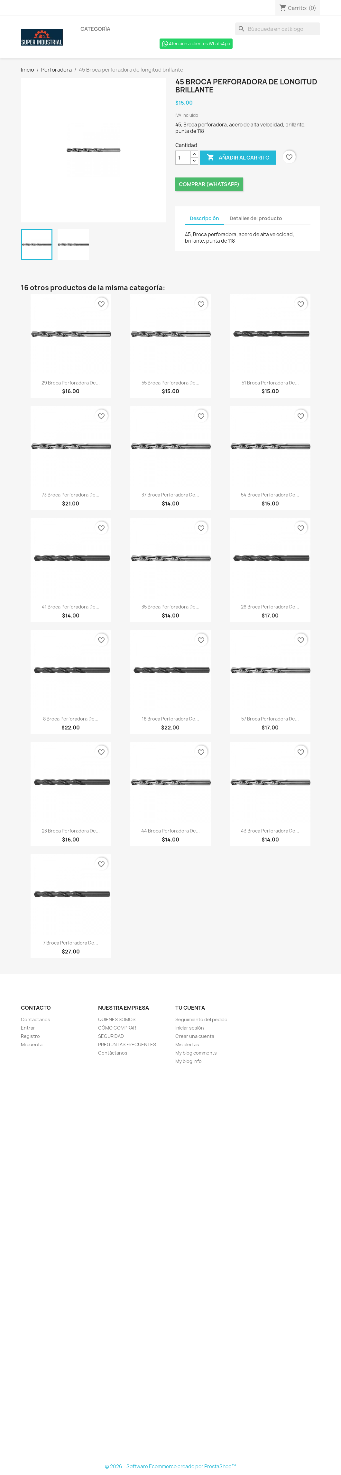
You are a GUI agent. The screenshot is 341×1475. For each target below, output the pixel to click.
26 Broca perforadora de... (270, 607)
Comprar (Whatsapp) (209, 184)
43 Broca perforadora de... (270, 831)
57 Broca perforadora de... (270, 719)
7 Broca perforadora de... (70, 943)
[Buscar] (277, 28)
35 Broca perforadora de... (170, 607)
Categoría (95, 28)
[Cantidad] (183, 158)
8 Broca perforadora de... (70, 719)
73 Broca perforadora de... (70, 495)
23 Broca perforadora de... (71, 831)
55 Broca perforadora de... (170, 383)
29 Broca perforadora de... (70, 383)
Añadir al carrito (238, 157)
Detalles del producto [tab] (256, 218)
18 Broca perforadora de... (170, 719)
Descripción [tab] (204, 218)
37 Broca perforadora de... (170, 495)
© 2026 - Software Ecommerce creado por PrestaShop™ (170, 1466)
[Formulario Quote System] (170, 1264)
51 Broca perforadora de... (270, 383)
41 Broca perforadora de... (70, 607)
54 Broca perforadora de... (270, 495)
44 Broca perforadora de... (170, 831)
